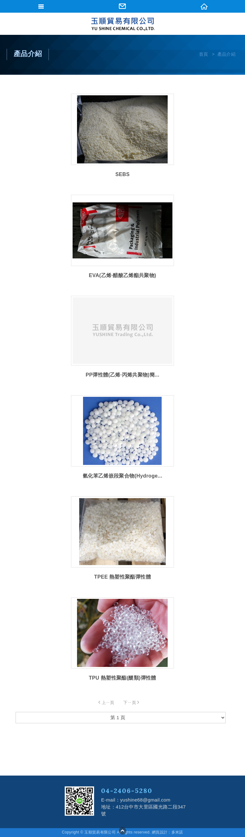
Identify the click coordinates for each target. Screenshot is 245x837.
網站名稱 (122, 24)
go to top (122, 830)
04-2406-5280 (126, 791)
